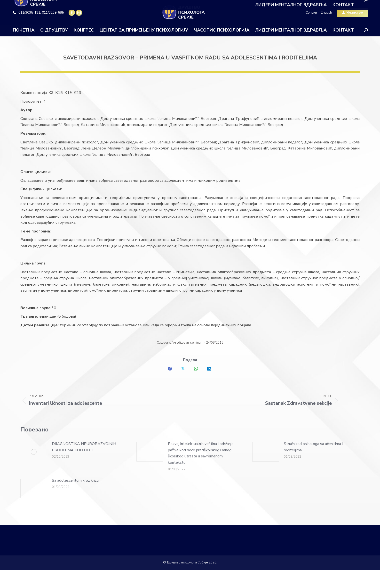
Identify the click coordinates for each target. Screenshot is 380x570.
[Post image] (33, 452)
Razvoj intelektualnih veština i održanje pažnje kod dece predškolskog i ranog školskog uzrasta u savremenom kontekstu (201, 453)
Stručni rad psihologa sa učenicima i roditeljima (313, 447)
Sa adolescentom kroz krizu (75, 480)
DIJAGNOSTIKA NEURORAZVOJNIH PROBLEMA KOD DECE (84, 447)
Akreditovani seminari (187, 342)
